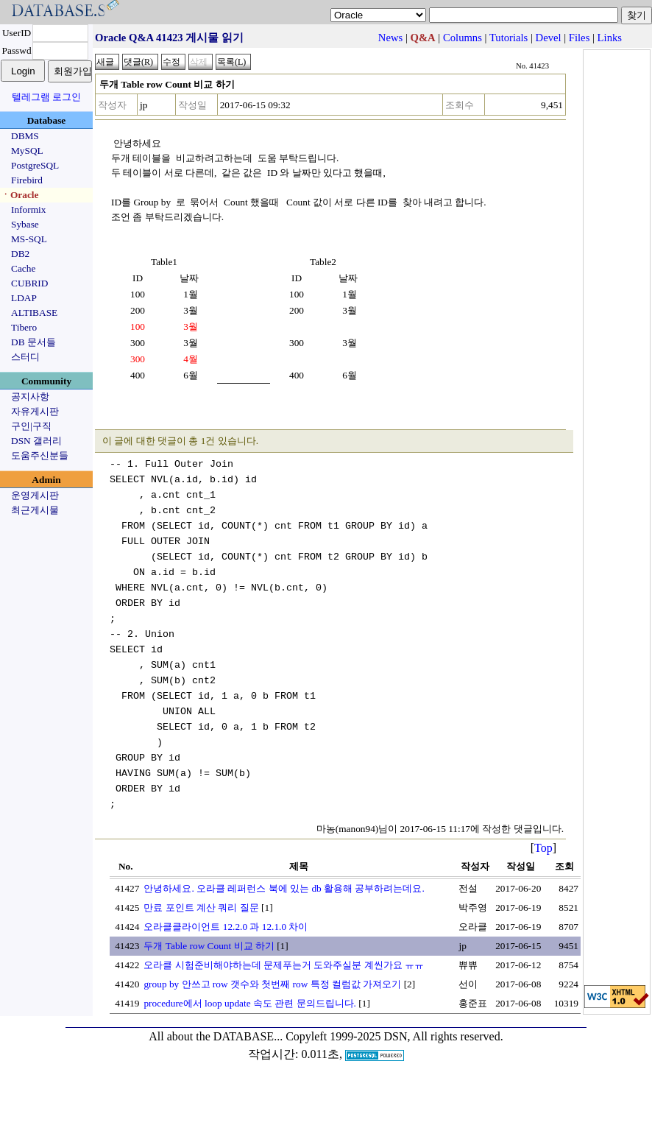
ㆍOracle (19, 194)
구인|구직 (31, 425)
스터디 (25, 356)
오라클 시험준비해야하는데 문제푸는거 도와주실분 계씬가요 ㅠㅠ (283, 964)
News (390, 37)
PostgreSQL (35, 165)
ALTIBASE (34, 312)
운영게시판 (35, 495)
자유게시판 (35, 411)
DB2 (20, 253)
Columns (462, 37)
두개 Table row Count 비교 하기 (208, 945)
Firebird (27, 180)
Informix (28, 209)
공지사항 (30, 396)
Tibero (24, 327)
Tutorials (508, 37)
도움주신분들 (39, 455)
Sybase (25, 224)
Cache (23, 268)
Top (543, 848)
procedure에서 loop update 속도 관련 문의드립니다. (249, 1003)
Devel (548, 37)
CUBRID (29, 283)
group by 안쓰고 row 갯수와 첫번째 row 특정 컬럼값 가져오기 (272, 984)
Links (610, 37)
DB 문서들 (33, 342)
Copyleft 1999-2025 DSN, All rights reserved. (394, 1036)
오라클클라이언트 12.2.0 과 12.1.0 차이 (225, 926)
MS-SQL (29, 238)
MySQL (27, 150)
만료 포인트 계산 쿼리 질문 (200, 907)
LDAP (24, 297)
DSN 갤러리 (36, 440)
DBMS (25, 135)
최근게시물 (35, 509)
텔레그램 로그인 (46, 96)
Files (579, 37)
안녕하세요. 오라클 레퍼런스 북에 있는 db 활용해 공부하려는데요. (283, 888)
